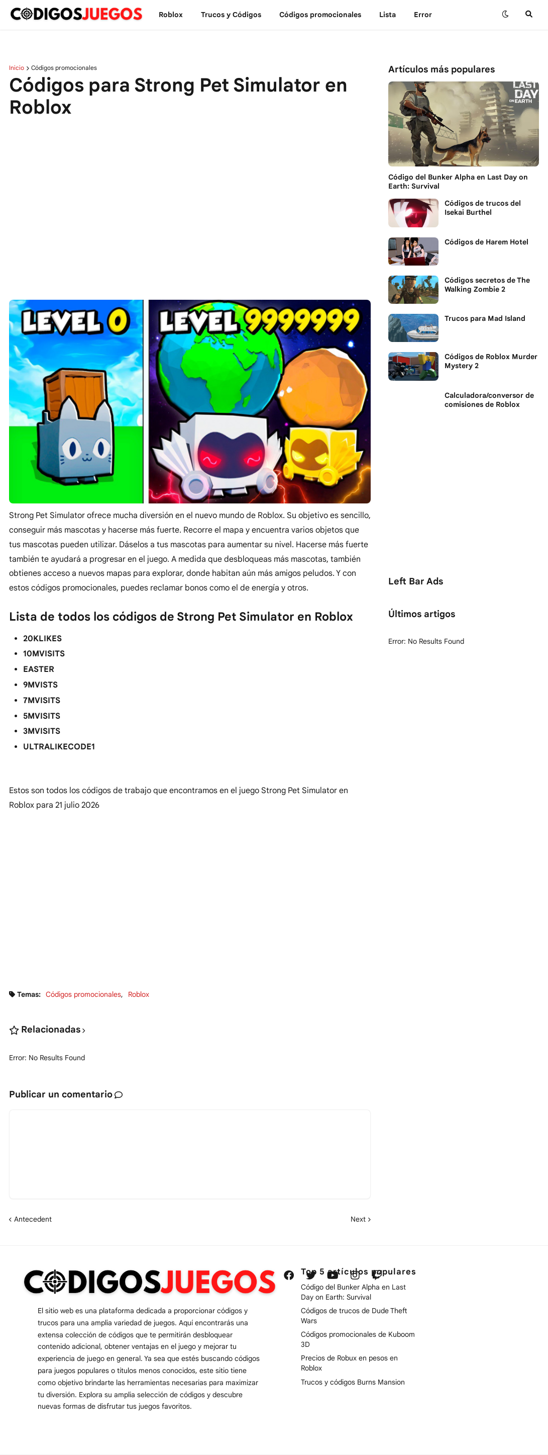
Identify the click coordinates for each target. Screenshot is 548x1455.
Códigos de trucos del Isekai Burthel (483, 208)
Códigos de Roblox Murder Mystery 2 (491, 361)
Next (358, 1219)
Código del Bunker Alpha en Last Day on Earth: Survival (458, 182)
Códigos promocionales (64, 68)
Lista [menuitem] (387, 14)
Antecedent (33, 1219)
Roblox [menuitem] (171, 14)
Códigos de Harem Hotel (486, 241)
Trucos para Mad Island (485, 318)
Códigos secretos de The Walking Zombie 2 (487, 285)
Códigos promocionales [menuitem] (320, 14)
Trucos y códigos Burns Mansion (353, 1382)
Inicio (16, 68)
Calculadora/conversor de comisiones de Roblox (489, 400)
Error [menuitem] (423, 14)
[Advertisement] (190, 203)
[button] (505, 15)
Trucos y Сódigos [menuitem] (231, 14)
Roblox (138, 994)
